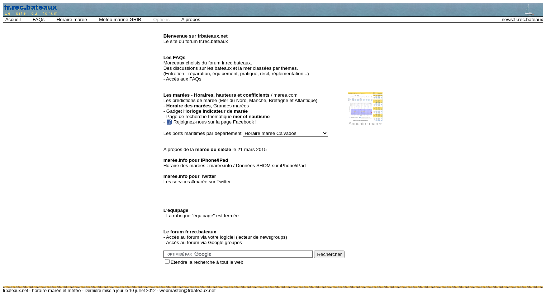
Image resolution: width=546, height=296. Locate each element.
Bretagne (278, 100)
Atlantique (305, 100)
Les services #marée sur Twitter (197, 181)
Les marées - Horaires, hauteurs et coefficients (216, 95)
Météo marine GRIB (120, 19)
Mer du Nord (233, 100)
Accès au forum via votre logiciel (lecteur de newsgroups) (226, 237)
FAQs (38, 19)
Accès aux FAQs (183, 79)
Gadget (207, 111)
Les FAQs (174, 57)
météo (74, 290)
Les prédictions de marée (190, 100)
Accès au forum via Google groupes (204, 242)
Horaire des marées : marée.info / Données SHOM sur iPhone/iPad (234, 165)
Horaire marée (72, 19)
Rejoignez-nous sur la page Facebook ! (215, 122)
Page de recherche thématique (218, 116)
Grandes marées (231, 105)
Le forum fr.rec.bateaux (189, 231)
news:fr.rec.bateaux (522, 19)
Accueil (13, 19)
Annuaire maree (365, 123)
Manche (257, 100)
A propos (190, 19)
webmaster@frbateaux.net (188, 290)
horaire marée (47, 290)
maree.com (286, 95)
